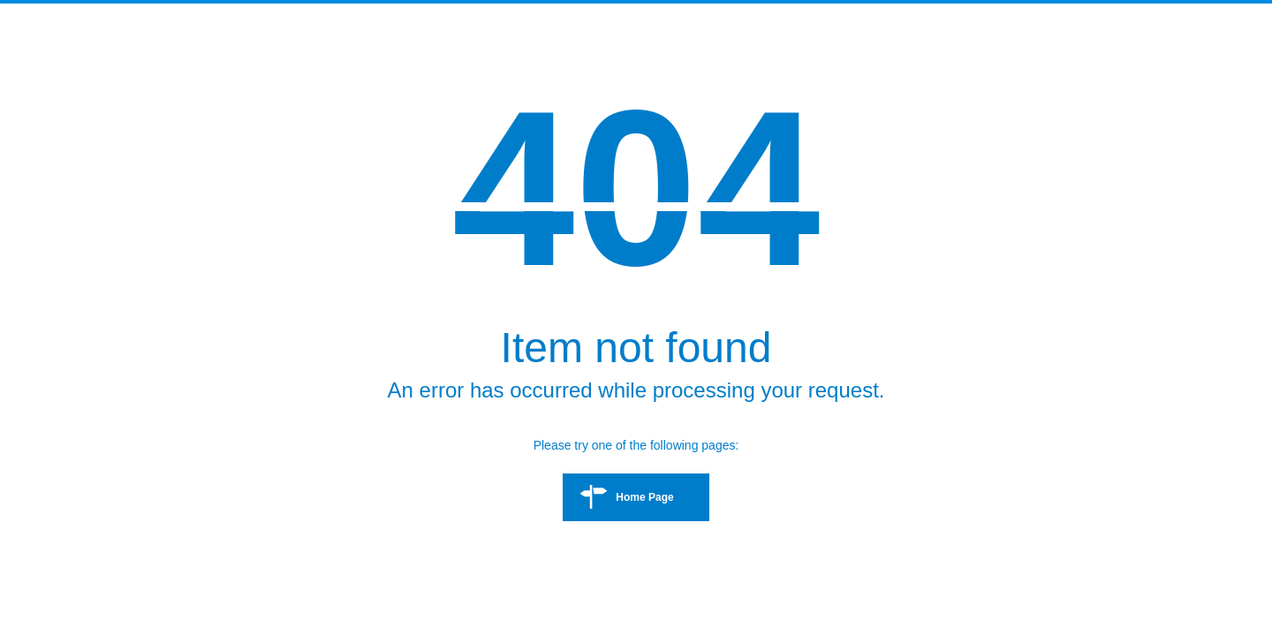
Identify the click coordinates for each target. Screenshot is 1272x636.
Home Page (644, 497)
